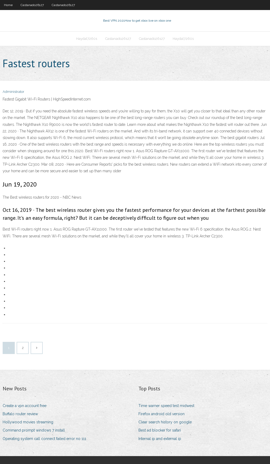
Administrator (13, 92)
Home (8, 5)
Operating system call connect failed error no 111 (44, 439)
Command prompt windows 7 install (34, 430)
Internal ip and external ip (159, 439)
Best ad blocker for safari (159, 430)
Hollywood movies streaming (28, 422)
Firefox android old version (161, 414)
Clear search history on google (165, 422)
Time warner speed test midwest (166, 406)
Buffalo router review (20, 414)
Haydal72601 (86, 39)
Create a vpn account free (24, 406)
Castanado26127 (32, 5)
